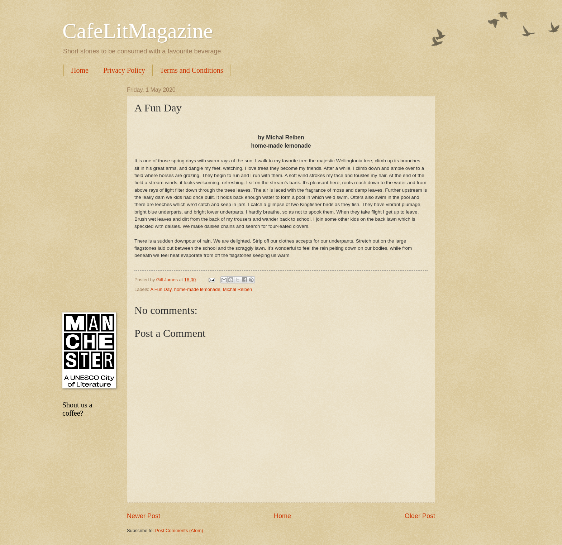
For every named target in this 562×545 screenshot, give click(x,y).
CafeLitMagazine (137, 31)
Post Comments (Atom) (179, 530)
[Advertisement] (87, 194)
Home (80, 70)
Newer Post (143, 516)
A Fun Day (160, 289)
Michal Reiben (237, 289)
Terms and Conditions (191, 70)
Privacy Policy (124, 70)
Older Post (420, 516)
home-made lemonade (197, 289)
